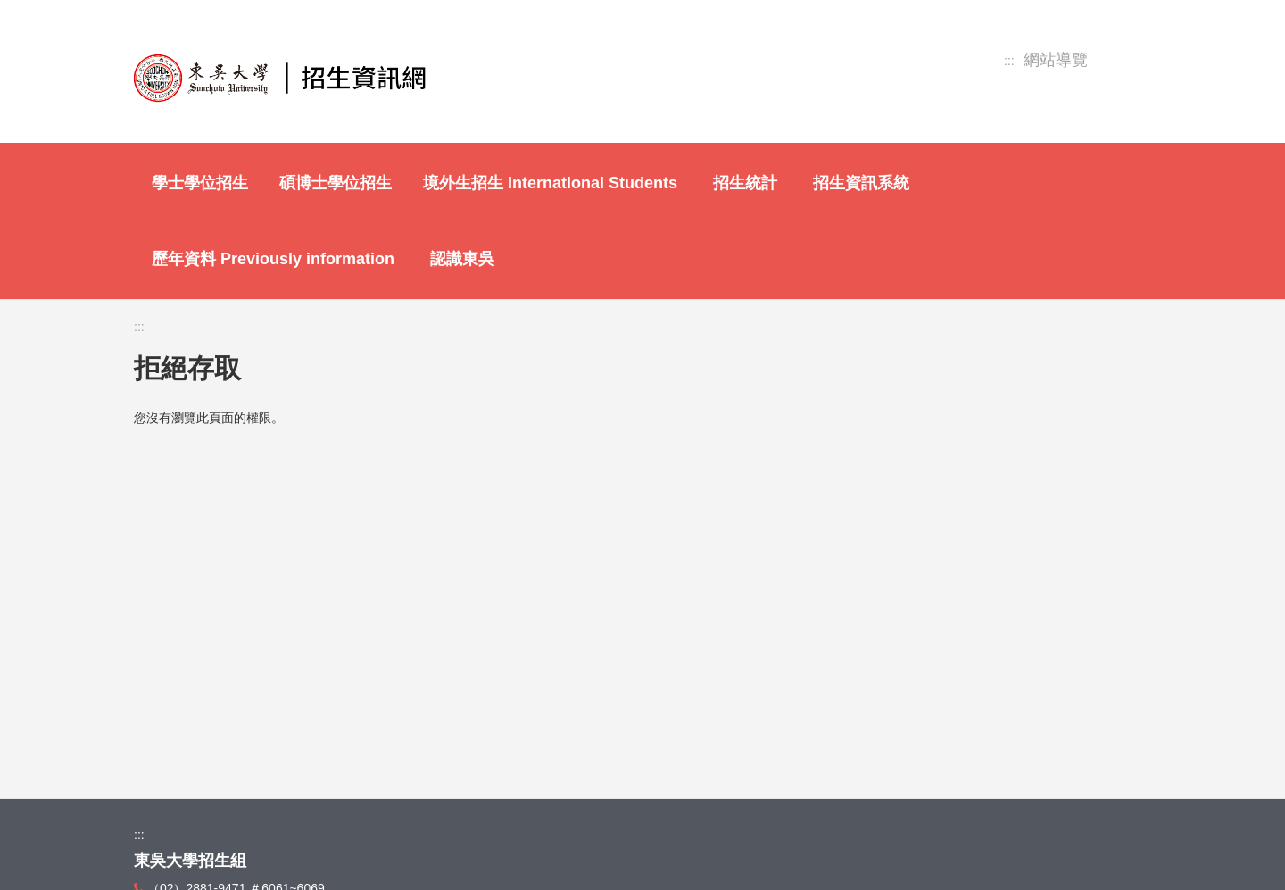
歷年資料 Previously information (273, 259)
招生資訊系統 (861, 183)
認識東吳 (462, 259)
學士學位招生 (200, 183)
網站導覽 (1056, 60)
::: (1009, 61)
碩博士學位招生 (335, 183)
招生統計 (745, 183)
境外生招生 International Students (550, 183)
